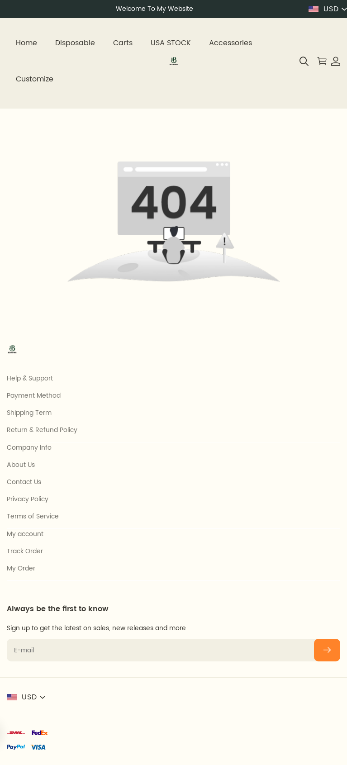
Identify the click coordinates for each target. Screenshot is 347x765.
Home (26, 43)
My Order (21, 569)
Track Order (25, 551)
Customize (34, 79)
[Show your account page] (333, 61)
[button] (304, 61)
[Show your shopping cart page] (320, 61)
